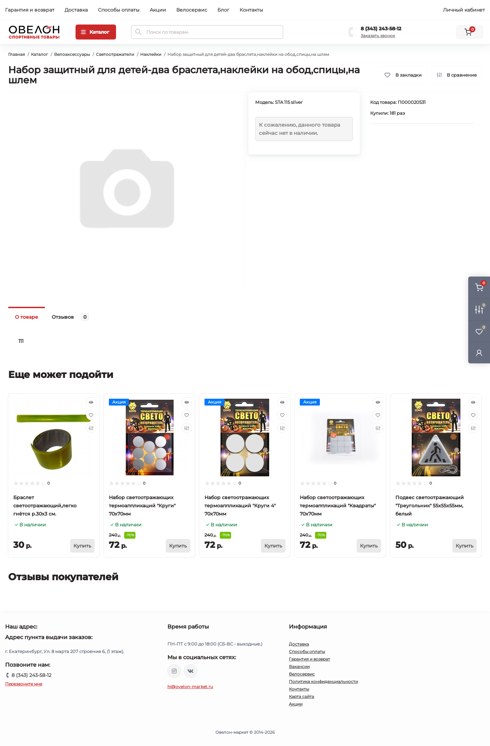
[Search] (138, 32)
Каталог (39, 54)
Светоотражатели (115, 54)
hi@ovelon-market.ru (190, 686)
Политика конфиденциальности (323, 681)
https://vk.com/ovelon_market (190, 671)
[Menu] (96, 32)
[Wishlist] (91, 415)
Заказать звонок (378, 35)
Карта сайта (301, 696)
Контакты (251, 10)
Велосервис (191, 10)
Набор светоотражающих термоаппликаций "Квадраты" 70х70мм (338, 505)
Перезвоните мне (23, 683)
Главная (16, 54)
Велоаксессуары (72, 54)
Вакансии (299, 666)
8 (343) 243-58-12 (381, 29)
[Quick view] (91, 402)
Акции (158, 10)
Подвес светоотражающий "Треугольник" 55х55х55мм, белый (429, 505)
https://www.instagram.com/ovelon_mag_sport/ (174, 671)
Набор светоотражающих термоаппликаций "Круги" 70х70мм (142, 505)
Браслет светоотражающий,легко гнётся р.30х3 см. (45, 505)
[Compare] (91, 428)
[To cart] (82, 546)
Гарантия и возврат (29, 10)
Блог (223, 10)
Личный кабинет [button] (464, 10)
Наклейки (150, 54)
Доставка (76, 10)
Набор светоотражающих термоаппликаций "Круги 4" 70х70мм (240, 505)
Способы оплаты (119, 10)
